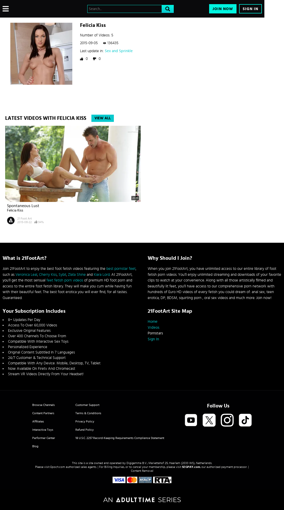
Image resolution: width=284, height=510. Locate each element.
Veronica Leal (26, 275)
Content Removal (142, 470)
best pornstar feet (121, 269)
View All (102, 118)
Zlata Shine (77, 275)
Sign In (250, 9)
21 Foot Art (24, 218)
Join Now (222, 9)
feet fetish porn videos (64, 280)
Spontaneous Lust (23, 206)
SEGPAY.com (191, 466)
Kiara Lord (102, 275)
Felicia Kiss (15, 210)
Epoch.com (57, 466)
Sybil (62, 275)
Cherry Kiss (48, 275)
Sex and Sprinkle (119, 51)
